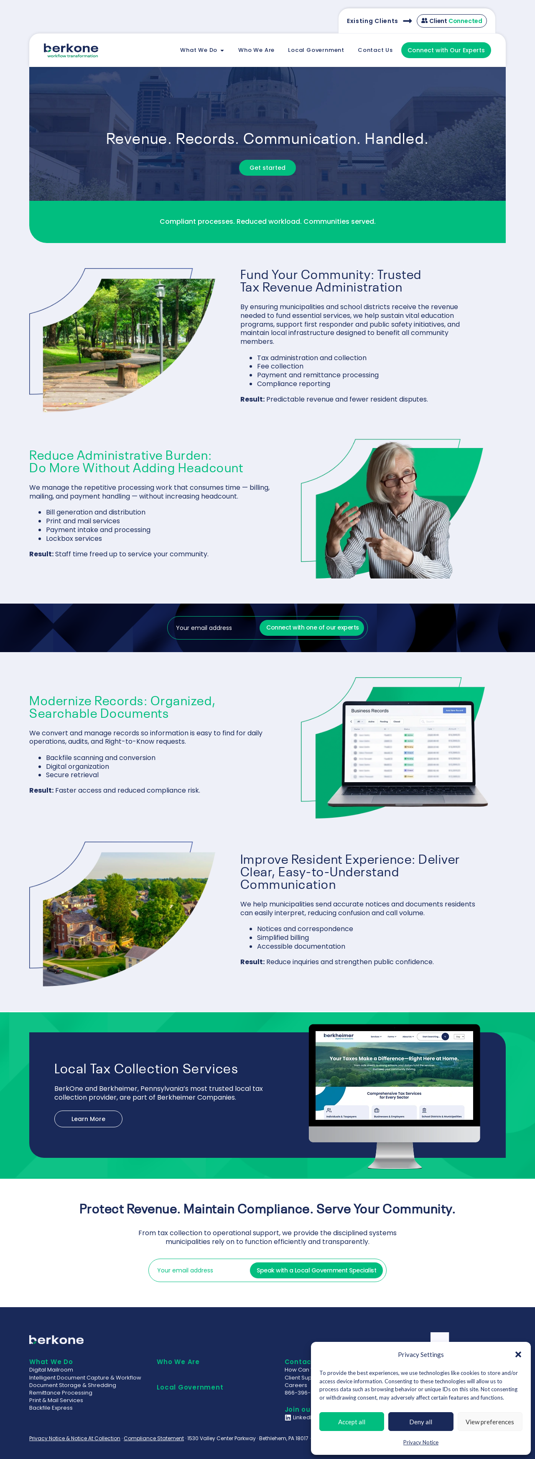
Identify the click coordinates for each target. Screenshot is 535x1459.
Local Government (190, 1387)
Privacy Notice (420, 1442)
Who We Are (178, 1361)
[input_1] (212, 628)
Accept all (351, 1422)
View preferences (490, 1422)
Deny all (420, 1422)
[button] (518, 1354)
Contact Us (305, 1361)
